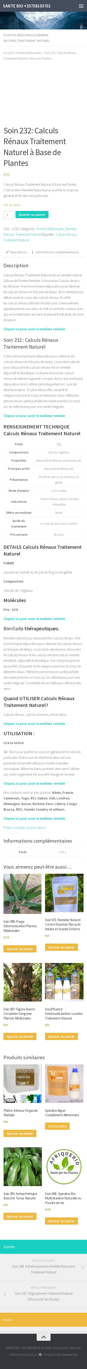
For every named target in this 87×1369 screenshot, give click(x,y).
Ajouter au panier (32, 214)
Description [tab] (16, 252)
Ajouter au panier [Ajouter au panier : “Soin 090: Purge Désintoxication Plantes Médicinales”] (20, 949)
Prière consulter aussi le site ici (24, 827)
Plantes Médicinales (19, 35)
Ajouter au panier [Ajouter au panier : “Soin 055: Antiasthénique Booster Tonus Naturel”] (20, 1216)
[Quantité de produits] (9, 215)
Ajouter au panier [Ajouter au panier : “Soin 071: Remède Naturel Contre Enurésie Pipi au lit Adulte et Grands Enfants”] (61, 947)
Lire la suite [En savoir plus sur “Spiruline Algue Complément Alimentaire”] (57, 1126)
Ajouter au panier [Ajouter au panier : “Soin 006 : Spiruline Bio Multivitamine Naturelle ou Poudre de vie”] (61, 1221)
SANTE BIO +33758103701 (27, 6)
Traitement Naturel (34, 41)
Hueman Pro (69, 1355)
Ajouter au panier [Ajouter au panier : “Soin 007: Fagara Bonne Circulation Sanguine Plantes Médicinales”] (20, 1036)
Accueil (8, 53)
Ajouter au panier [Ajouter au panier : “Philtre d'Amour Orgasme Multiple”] (20, 1133)
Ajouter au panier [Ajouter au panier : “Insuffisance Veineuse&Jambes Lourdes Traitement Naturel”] (61, 1036)
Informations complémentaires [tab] (55, 252)
